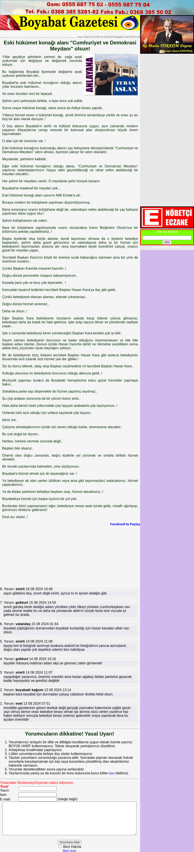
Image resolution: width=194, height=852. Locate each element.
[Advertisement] (56, 556)
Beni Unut (74, 850)
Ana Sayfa (13, 33)
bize (112, 769)
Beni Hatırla (77, 846)
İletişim (131, 33)
